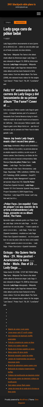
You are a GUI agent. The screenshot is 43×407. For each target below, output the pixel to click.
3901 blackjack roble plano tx (21, 4)
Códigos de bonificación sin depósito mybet (23, 375)
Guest (7, 39)
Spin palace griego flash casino (19, 385)
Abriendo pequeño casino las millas (20, 356)
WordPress (24, 400)
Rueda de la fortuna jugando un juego (21, 349)
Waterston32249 (20, 22)
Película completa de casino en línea (21, 342)
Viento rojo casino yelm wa (17, 346)
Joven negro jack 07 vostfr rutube (20, 332)
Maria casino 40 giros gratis (18, 352)
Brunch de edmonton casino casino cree (22, 365)
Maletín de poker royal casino (18, 329)
